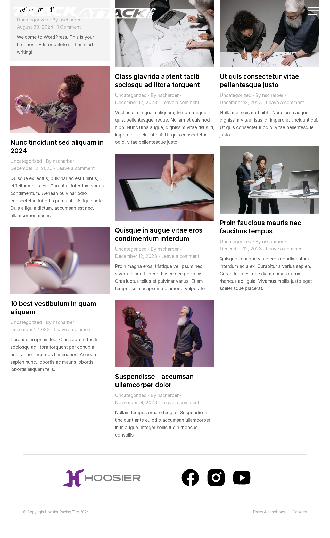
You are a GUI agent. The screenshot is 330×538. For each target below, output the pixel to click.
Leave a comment (180, 102)
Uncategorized (131, 95)
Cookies (300, 512)
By (165, 95)
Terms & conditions (268, 512)
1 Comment (69, 27)
